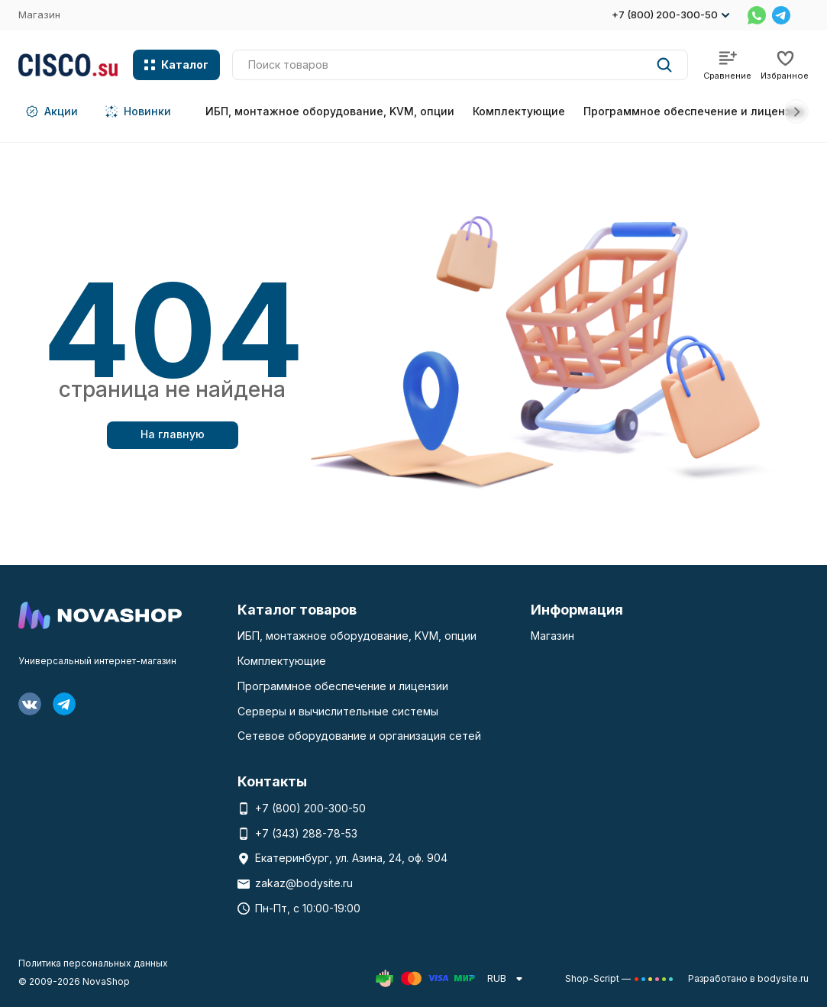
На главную (173, 434)
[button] (796, 111)
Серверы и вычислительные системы (337, 711)
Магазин (39, 14)
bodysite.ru (783, 978)
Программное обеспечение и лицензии (693, 111)
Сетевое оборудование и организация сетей (359, 735)
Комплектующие (519, 111)
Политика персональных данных (93, 963)
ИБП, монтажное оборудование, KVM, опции (329, 111)
